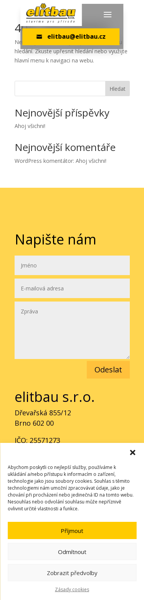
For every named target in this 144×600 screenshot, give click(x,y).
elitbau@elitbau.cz (71, 36)
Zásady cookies (72, 589)
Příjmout (72, 530)
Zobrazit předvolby (72, 573)
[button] (132, 452)
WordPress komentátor (44, 160)
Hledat (117, 88)
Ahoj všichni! (30, 126)
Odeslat (108, 369)
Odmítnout (72, 552)
